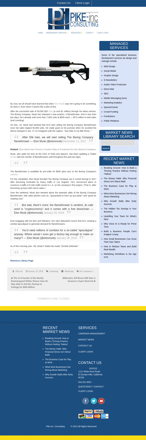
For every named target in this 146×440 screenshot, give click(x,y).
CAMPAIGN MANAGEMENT (91, 333)
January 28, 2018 (67, 238)
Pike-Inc (19, 271)
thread (13, 157)
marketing (54, 271)
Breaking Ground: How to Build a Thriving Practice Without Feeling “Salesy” (120, 171)
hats (51, 111)
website (13, 174)
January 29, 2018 (54, 212)
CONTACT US (85, 345)
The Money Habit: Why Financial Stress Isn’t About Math (58, 352)
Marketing (69, 271)
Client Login (82, 3)
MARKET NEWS (86, 339)
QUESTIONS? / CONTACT (91, 386)
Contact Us (63, 3)
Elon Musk (59, 104)
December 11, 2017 (74, 141)
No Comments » (86, 271)
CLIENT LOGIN (85, 351)
